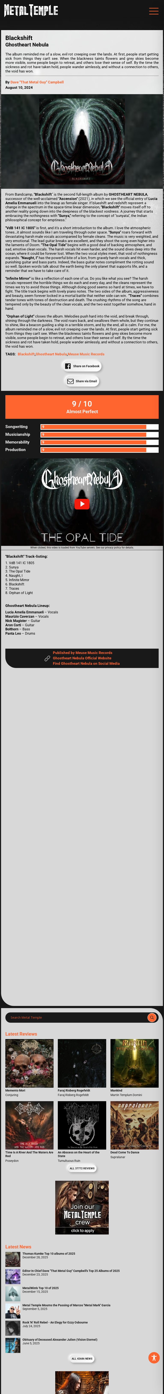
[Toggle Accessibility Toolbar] (154, 1358)
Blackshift (26, 354)
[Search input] (78, 1018)
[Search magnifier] (152, 1017)
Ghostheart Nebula (51, 354)
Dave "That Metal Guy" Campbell (37, 82)
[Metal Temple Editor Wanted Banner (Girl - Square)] (82, 1233)
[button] (82, 504)
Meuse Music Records (86, 354)
